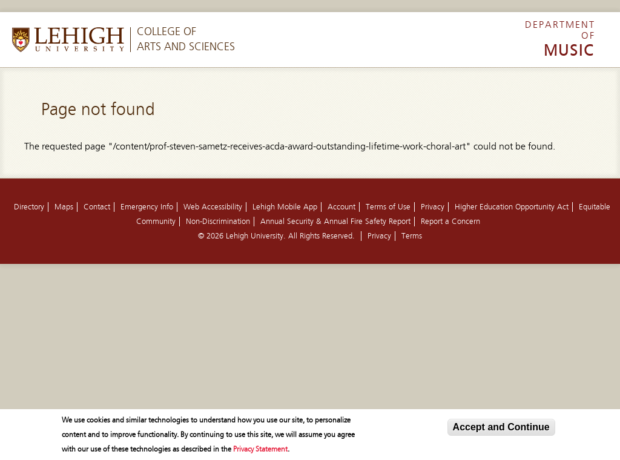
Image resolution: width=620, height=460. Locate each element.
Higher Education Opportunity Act (512, 207)
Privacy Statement (260, 449)
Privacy (432, 207)
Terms (411, 236)
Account (341, 207)
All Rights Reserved (320, 236)
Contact (97, 207)
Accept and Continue (501, 427)
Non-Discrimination (218, 221)
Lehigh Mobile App (284, 207)
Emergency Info (146, 207)
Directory (29, 207)
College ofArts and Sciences (186, 39)
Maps (63, 207)
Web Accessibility (212, 207)
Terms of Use (388, 207)
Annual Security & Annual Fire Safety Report (335, 221)
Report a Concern (450, 221)
